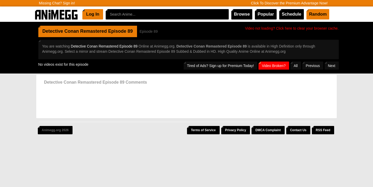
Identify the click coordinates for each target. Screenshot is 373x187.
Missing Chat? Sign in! (57, 3)
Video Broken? (274, 66)
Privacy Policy (235, 130)
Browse (242, 14)
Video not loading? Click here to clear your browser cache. (292, 28)
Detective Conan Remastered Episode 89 (104, 46)
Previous (313, 66)
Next (331, 66)
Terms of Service (203, 130)
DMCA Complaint (268, 130)
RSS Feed (323, 130)
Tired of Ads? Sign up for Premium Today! (220, 66)
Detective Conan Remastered (74, 31)
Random (318, 14)
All (296, 66)
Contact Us (298, 130)
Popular (265, 14)
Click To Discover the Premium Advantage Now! (289, 3)
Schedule (292, 14)
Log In (92, 14)
